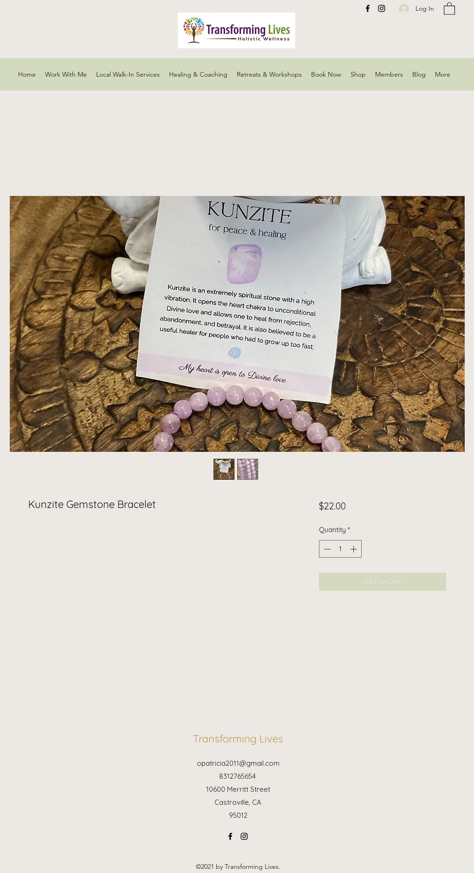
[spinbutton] (340, 549)
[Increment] (354, 549)
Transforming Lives (238, 738)
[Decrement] (326, 549)
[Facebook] (230, 836)
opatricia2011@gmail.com (238, 763)
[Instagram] (244, 836)
